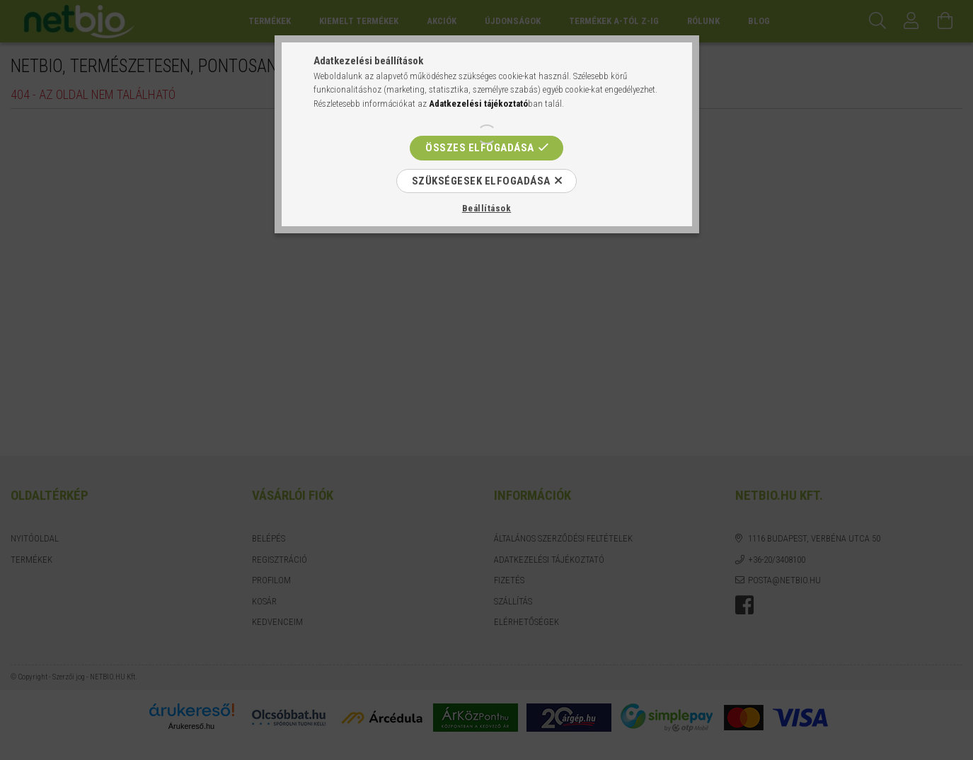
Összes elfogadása (479, 147)
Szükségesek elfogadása (481, 181)
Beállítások (487, 208)
